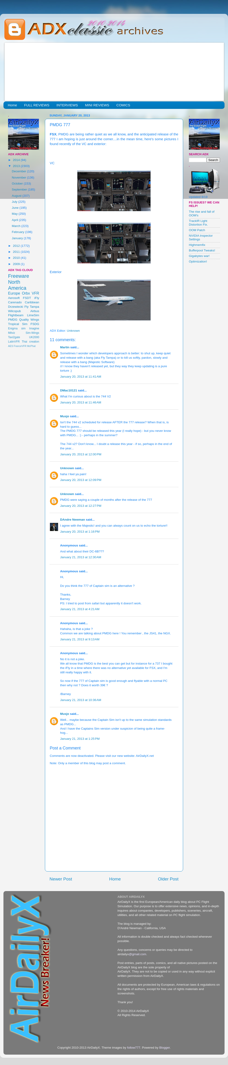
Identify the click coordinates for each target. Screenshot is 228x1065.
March (16, 226)
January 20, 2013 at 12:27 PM (80, 505)
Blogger (164, 1047)
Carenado (15, 302)
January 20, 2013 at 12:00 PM (80, 454)
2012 (17, 246)
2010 (17, 258)
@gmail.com (137, 954)
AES (10, 346)
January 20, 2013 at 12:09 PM (80, 480)
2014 (17, 160)
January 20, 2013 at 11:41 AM (80, 376)
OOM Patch (197, 230)
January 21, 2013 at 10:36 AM (80, 700)
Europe (14, 293)
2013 (17, 166)
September (20, 189)
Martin (65, 347)
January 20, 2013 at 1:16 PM (80, 531)
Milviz (11, 332)
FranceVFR (20, 346)
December (19, 171)
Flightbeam (15, 315)
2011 (17, 252)
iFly (36, 298)
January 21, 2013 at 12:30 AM (80, 557)
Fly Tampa (31, 306)
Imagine (34, 328)
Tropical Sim (17, 324)
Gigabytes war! (199, 256)
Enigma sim (17, 328)
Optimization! (198, 261)
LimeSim (33, 315)
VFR (35, 293)
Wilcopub (14, 311)
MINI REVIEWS (97, 105)
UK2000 (34, 337)
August (17, 195)
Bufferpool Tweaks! (202, 250)
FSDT (27, 298)
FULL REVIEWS (36, 105)
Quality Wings (29, 319)
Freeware (18, 276)
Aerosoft (14, 298)
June (15, 207)
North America (17, 285)
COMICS (123, 105)
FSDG (34, 324)
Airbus (34, 311)
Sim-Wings (32, 332)
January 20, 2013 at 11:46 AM (80, 402)
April (15, 220)
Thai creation (30, 341)
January (18, 238)
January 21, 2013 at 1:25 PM (80, 738)
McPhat (31, 346)
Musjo (64, 416)
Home (12, 105)
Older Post (168, 879)
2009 (17, 264)
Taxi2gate (14, 337)
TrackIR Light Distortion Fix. (198, 222)
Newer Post (61, 879)
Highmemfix (197, 245)
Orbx (26, 293)
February (18, 232)
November (19, 177)
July (15, 201)
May (15, 213)
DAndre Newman (72, 519)
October (18, 183)
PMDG (13, 319)
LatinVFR (14, 341)
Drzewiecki (15, 306)
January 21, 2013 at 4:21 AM (79, 609)
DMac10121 (68, 390)
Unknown (67, 468)
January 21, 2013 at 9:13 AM (79, 639)
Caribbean (32, 302)
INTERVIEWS (67, 105)
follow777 (133, 1047)
